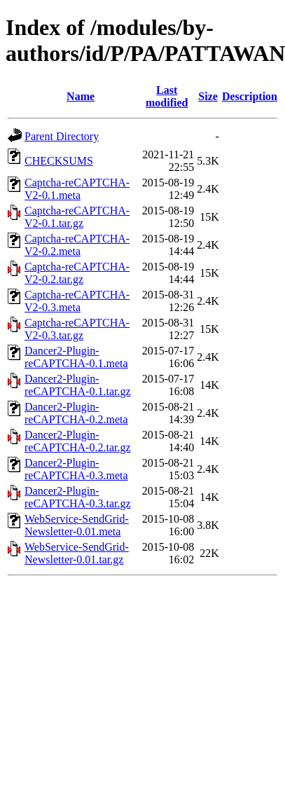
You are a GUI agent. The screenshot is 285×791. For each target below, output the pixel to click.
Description (249, 96)
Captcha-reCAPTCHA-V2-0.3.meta (77, 301)
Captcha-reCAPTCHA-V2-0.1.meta (77, 189)
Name (81, 96)
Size (208, 96)
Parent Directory (62, 136)
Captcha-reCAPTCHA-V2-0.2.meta (77, 245)
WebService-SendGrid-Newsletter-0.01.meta (77, 525)
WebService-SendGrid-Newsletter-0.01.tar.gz (77, 553)
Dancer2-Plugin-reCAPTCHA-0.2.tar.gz (78, 441)
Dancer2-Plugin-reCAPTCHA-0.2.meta (76, 413)
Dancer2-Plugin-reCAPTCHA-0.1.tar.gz (78, 385)
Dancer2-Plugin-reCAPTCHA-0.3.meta (76, 469)
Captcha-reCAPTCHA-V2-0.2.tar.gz (77, 273)
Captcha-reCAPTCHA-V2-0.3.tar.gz (77, 329)
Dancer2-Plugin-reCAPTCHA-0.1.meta (76, 357)
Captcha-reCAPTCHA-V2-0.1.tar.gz (77, 217)
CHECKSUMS (59, 161)
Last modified (167, 96)
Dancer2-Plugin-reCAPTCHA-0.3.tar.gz (78, 497)
